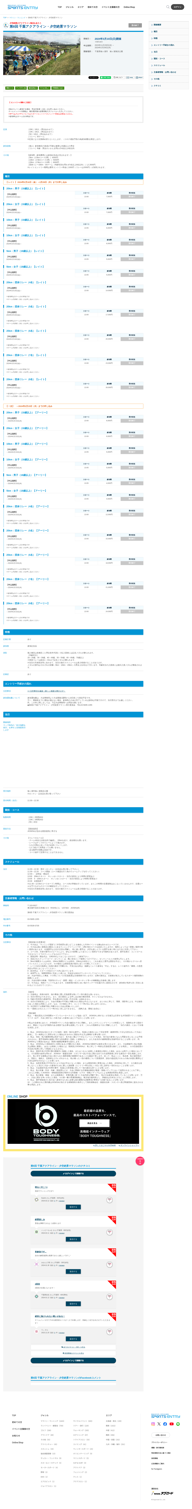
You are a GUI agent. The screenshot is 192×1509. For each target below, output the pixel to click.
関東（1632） (111, 1427)
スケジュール (159, 65)
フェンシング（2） (80, 1474)
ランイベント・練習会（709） (52, 1427)
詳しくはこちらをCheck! (105, 1145)
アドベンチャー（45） (49, 1446)
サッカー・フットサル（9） (51, 1460)
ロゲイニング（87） (81, 1437)
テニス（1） (78, 1478)
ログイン (177, 7)
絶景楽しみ (40, 1220)
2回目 (37, 1285)
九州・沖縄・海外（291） (116, 1446)
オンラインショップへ (129, 1145)
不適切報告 (62, 1201)
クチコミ (157, 86)
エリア (81, 7)
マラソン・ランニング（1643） (53, 1423)
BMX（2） (45, 1478)
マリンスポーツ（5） (81, 1460)
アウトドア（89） (48, 1437)
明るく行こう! (41, 1187)
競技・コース (159, 58)
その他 (156, 79)
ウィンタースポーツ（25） (83, 1451)
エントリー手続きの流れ (164, 45)
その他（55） (46, 1441)
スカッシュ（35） (48, 1451)
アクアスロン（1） (80, 1483)
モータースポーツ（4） (50, 1469)
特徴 (155, 38)
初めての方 (93, 7)
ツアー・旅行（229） (81, 1427)
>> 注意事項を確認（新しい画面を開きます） (46, 691)
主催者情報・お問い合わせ (165, 72)
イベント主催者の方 (111, 7)
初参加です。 (41, 1252)
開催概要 (157, 25)
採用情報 (154, 1460)
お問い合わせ (160, 1437)
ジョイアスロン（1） (49, 1488)
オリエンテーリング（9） (83, 1455)
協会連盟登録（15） (48, 1455)
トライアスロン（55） (82, 1441)
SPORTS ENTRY (23, 7)
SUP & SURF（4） (80, 1464)
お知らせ (16, 1437)
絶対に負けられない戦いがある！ (51, 1317)
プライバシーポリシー (159, 1444)
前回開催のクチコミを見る (73, 1355)
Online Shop (129, 7)
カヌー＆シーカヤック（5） (51, 1464)
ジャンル (70, 7)
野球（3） (45, 1474)
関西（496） (111, 1437)
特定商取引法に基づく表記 (161, 1455)
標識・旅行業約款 (157, 1449)
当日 (155, 52)
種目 (155, 31)
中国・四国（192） (113, 1441)
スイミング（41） (80, 1446)
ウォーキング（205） (81, 1432)
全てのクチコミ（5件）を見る (73, 1349)
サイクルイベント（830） (83, 1423)
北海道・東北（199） (114, 1423)
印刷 (139, 77)
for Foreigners (156, 1471)
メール (130, 77)
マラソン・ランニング (18, 18)
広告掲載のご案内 (157, 1465)
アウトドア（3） (79, 1469)
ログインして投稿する (73, 1173)
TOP (60, 7)
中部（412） (111, 1432)
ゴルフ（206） (46, 1432)
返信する (73, 1207)
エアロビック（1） (48, 1483)
